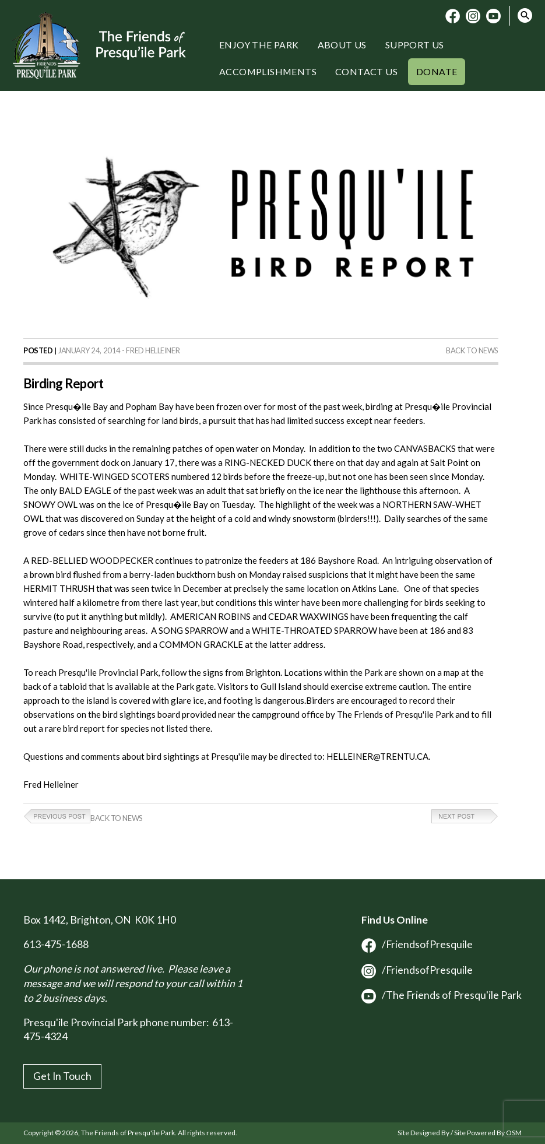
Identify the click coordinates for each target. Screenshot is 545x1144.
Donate (436, 71)
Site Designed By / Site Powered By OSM (460, 1132)
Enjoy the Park (259, 44)
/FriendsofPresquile (417, 944)
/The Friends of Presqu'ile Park (441, 995)
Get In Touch (62, 1076)
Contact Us (366, 71)
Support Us (414, 44)
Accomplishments (268, 71)
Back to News (472, 350)
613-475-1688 (56, 944)
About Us (342, 44)
